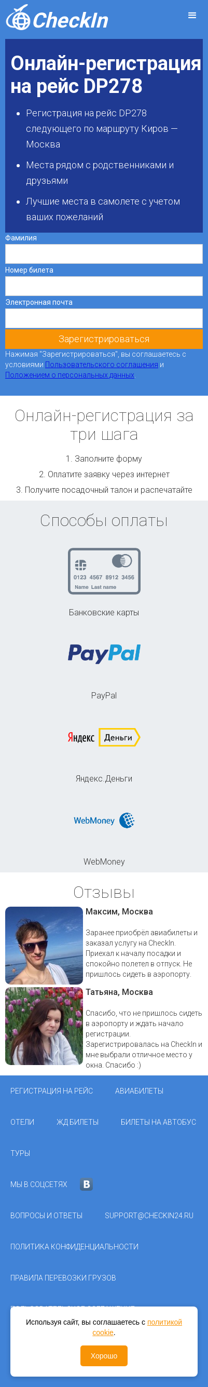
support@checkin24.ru (149, 1215)
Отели (22, 1122)
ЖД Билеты (78, 1122)
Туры (20, 1153)
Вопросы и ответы (46, 1215)
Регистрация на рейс (51, 1091)
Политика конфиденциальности (74, 1247)
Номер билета (29, 270)
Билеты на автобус (158, 1122)
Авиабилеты (139, 1091)
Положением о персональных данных (69, 375)
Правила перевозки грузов (63, 1278)
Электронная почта (39, 302)
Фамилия (21, 238)
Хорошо (104, 1356)
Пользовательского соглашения (101, 364)
